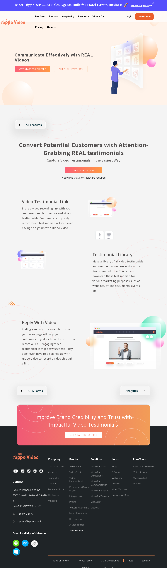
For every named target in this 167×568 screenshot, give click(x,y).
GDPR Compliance (110, 560)
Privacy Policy (85, 560)
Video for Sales (98, 466)
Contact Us (53, 495)
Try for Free (144, 16)
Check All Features (71, 68)
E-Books (116, 472)
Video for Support (100, 490)
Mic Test (137, 483)
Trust (130, 560)
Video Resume (140, 472)
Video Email (75, 472)
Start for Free (76, 530)
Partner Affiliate (56, 489)
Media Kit (53, 501)
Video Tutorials (119, 489)
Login (129, 16)
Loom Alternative (78, 513)
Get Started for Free (32, 68)
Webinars (117, 478)
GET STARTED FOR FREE (83, 435)
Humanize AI (75, 519)
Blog (114, 466)
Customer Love (56, 466)
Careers (52, 483)
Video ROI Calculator (143, 466)
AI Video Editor (76, 524)
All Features (75, 466)
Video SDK (96, 502)
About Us (52, 472)
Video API (96, 507)
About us (51, 27)
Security (146, 560)
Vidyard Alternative (79, 507)
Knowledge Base (121, 495)
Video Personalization (77, 480)
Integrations (75, 496)
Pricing (39, 27)
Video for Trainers (100, 496)
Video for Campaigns (96, 474)
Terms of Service (61, 560)
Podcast (116, 483)
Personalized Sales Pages (79, 489)
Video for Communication (99, 483)
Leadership (53, 478)
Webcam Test (140, 478)
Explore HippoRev (140, 5)
